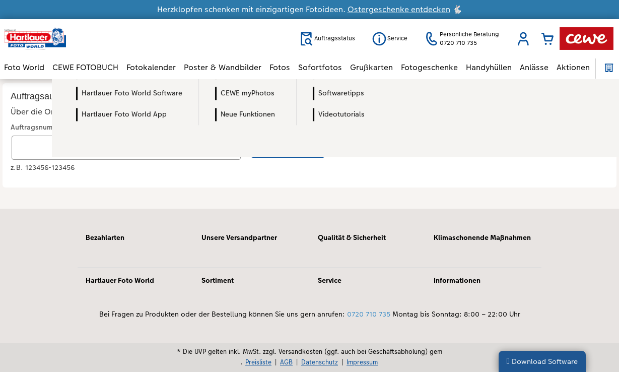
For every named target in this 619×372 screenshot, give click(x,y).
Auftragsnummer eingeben (54, 127)
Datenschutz (319, 362)
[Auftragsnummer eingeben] (126, 148)
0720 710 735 (368, 314)
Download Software (542, 361)
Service (329, 280)
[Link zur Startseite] (102, 38)
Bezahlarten (105, 237)
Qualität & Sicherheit (352, 237)
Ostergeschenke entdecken (399, 9)
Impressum (362, 362)
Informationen (457, 280)
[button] (523, 38)
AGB (286, 362)
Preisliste (258, 362)
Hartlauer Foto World (120, 280)
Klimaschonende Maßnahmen (482, 237)
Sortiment (217, 280)
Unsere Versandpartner (239, 237)
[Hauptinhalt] (309, 144)
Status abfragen (287, 146)
